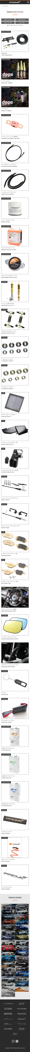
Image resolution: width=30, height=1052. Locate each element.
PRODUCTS (5, 6)
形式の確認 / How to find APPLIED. (15, 25)
